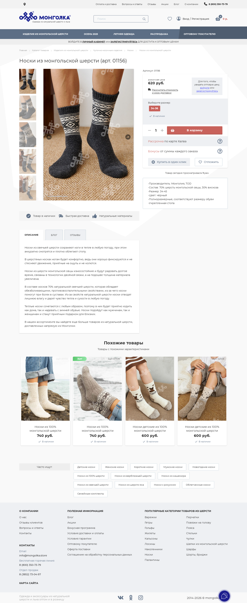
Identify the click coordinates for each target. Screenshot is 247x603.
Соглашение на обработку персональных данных (99, 554)
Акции (71, 522)
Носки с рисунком (165, 484)
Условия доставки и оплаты (85, 533)
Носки (149, 554)
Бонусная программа (81, 528)
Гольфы (149, 528)
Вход (186, 18)
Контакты (25, 533)
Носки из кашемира (173, 475)
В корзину (187, 130)
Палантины (152, 560)
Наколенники (154, 549)
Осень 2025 (91, 34)
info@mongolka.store (33, 555)
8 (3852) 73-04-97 (30, 574)
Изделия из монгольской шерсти (45, 34)
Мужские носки (172, 467)
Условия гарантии (79, 538)
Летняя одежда (124, 34)
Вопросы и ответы (31, 528)
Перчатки (192, 517)
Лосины (150, 544)
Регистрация (200, 18)
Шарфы (191, 549)
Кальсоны (151, 538)
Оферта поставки (78, 549)
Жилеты (150, 533)
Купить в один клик (169, 162)
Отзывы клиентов (31, 522)
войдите (204, 87)
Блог (70, 517)
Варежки (151, 517)
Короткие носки (143, 467)
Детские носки (86, 467)
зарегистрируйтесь (207, 91)
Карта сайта (28, 583)
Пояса (190, 528)
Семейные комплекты (90, 493)
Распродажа (159, 34)
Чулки (190, 538)
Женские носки (114, 467)
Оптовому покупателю (199, 34)
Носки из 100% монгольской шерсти (45, 428)
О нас (23, 517)
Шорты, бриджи (196, 554)
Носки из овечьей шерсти (93, 484)
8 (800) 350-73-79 (218, 4)
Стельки (191, 533)
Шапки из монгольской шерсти (207, 544)
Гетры (148, 522)
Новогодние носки (203, 467)
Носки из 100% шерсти (91, 475)
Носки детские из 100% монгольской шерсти (150, 428)
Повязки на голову (198, 522)
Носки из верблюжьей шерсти (133, 475)
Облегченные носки (198, 484)
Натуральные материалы (115, 216)
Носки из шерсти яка (131, 484)
